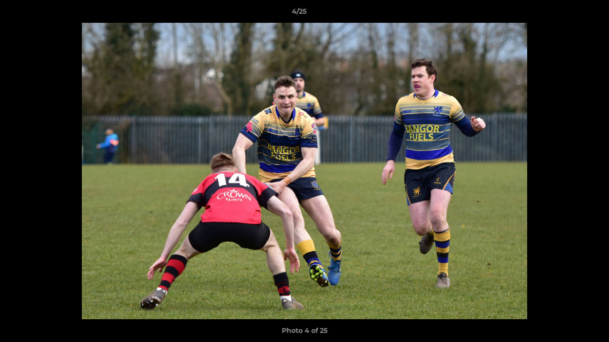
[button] (569, 14)
